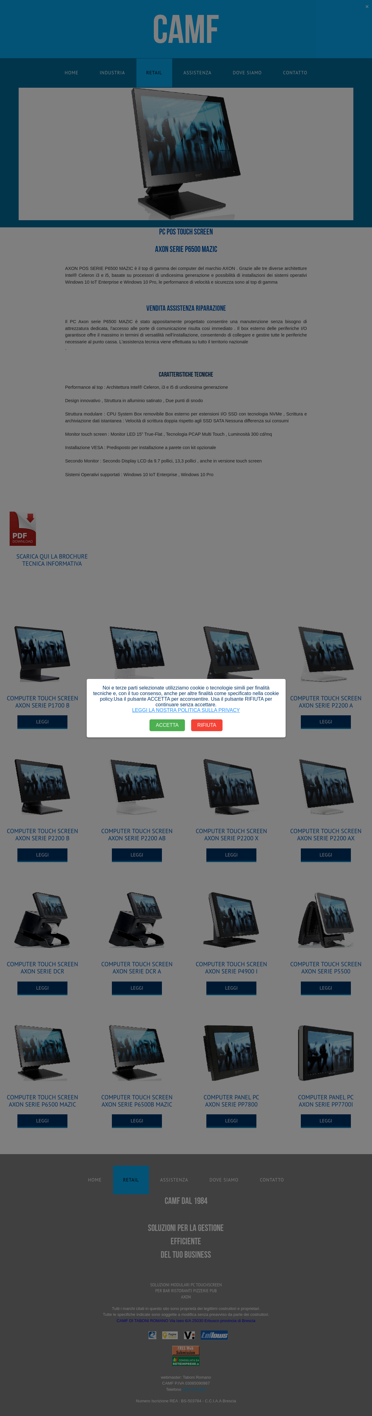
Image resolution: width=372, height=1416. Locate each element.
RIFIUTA (206, 725)
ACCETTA (167, 725)
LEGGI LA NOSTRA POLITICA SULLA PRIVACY (186, 710)
